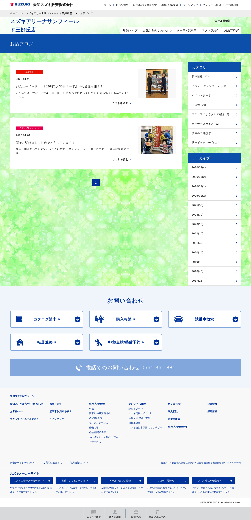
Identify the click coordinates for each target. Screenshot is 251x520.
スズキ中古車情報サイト (211, 480)
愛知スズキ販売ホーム (22, 396)
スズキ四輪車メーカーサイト (29, 480)
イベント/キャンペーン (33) (209, 86)
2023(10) (197, 224)
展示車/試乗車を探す (145, 5)
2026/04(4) (199, 167)
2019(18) (197, 261)
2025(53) (197, 205)
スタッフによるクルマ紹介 (24, 419)
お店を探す (122, 5)
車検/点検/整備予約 (178, 426)
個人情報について (79, 462)
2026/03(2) (199, 176)
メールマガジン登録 (120, 480)
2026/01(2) (199, 195)
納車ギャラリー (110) (205, 142)
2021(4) (197, 242)
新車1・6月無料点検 (100, 413)
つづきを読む (120, 96)
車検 (91, 408)
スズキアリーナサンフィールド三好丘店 (49, 13)
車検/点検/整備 (169, 5)
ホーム (107, 5)
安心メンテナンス (98, 422)
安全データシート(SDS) (22, 462)
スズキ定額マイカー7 (140, 413)
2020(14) (197, 252)
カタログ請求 (175, 403)
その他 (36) (199, 104)
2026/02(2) (199, 186)
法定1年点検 (95, 418)
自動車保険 (134, 422)
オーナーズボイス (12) (206, 123)
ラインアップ (190, 5)
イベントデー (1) (202, 95)
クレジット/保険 (212, 5)
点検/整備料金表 (97, 432)
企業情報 (212, 403)
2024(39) (197, 214)
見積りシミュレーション (75, 480)
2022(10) (197, 233)
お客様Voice (16, 411)
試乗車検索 (174, 419)
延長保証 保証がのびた (141, 418)
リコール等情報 (165, 480)
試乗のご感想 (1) (202, 133)
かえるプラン (136, 408)
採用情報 (212, 411)
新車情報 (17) (200, 76)
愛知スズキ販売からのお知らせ (26, 403)
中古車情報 (232, 5)
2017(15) (197, 280)
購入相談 (173, 411)
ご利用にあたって (52, 462)
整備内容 (94, 427)
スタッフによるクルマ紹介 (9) (210, 114)
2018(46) (197, 271)
